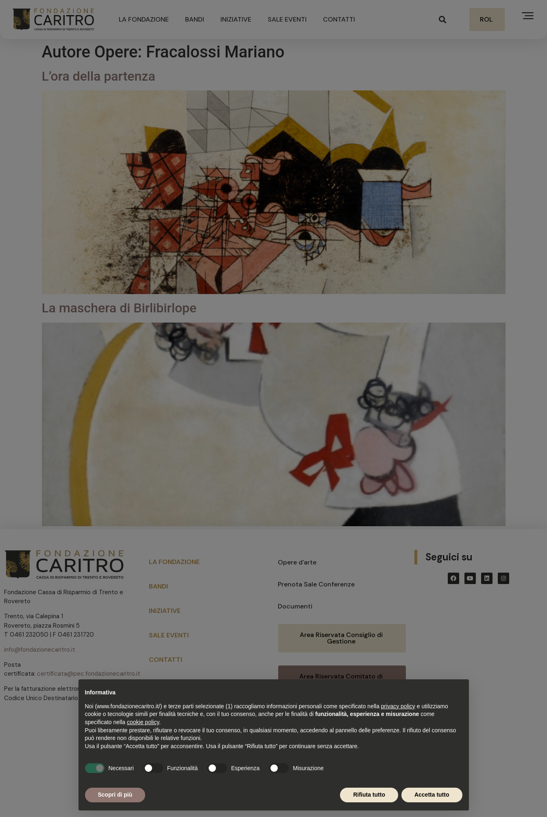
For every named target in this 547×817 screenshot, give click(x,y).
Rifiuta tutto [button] (369, 794)
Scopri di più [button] (115, 794)
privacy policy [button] (398, 706)
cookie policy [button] (143, 722)
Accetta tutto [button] (431, 794)
